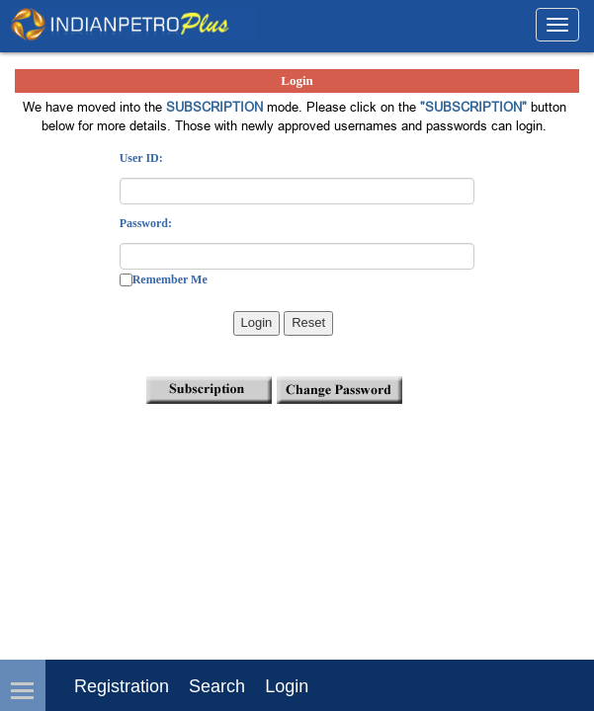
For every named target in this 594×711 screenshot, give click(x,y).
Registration (121, 686)
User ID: (141, 158)
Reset (308, 322)
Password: (146, 223)
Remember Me (170, 279)
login (286, 686)
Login (257, 322)
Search (217, 686)
